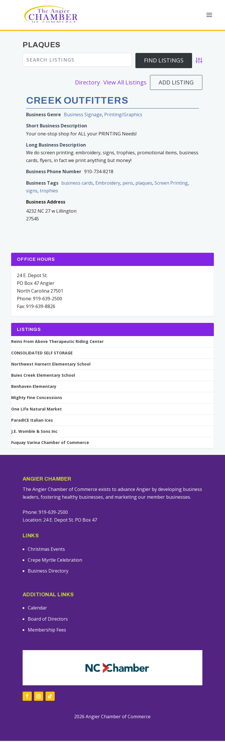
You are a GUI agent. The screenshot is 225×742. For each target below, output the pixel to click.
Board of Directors (48, 620)
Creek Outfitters (77, 101)
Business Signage (83, 116)
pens (128, 184)
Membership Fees (47, 631)
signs (32, 192)
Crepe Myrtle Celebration (55, 561)
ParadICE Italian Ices (32, 421)
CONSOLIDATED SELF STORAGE (42, 354)
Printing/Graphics (123, 116)
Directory (87, 83)
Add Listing (176, 83)
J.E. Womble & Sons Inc (34, 432)
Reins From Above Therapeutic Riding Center (57, 342)
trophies (49, 192)
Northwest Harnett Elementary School (50, 365)
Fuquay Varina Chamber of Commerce (50, 443)
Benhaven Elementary (33, 387)
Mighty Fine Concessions (36, 398)
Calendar (37, 609)
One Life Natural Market (36, 410)
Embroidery (107, 184)
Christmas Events (46, 550)
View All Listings (125, 83)
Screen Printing (171, 184)
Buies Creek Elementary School (43, 376)
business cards (77, 184)
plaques (143, 184)
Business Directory (48, 572)
